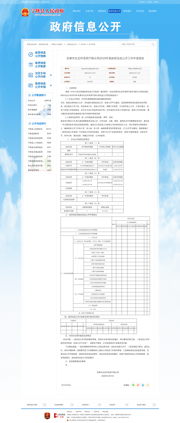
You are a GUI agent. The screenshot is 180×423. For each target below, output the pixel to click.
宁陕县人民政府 (56, 44)
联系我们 (69, 411)
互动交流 (140, 11)
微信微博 (152, 11)
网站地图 (105, 411)
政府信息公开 (115, 11)
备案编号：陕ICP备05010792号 (121, 417)
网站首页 (77, 11)
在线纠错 (96, 411)
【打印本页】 (66, 385)
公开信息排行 (39, 123)
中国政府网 (24, 2)
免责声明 (78, 411)
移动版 (150, 2)
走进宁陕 (89, 11)
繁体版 (156, 2)
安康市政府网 (45, 2)
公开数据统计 (39, 95)
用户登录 (142, 2)
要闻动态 (102, 11)
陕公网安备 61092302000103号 (78, 420)
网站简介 (87, 411)
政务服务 (127, 11)
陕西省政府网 (34, 2)
